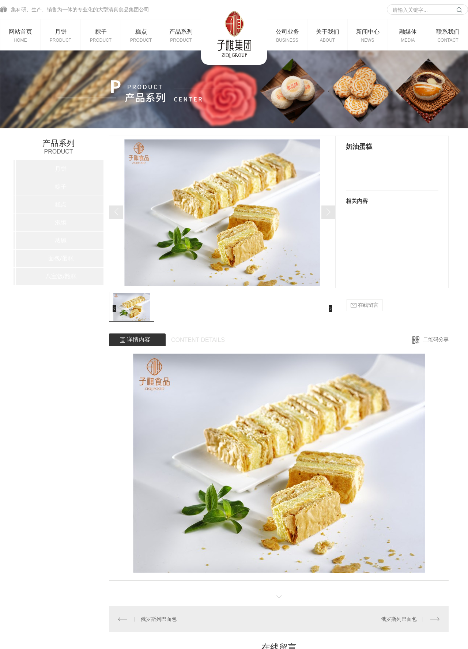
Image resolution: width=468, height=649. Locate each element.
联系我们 (448, 35)
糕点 (141, 35)
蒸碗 (61, 240)
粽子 (101, 35)
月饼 (60, 35)
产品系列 (181, 35)
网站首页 (20, 35)
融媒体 (408, 35)
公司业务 (287, 35)
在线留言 (364, 305)
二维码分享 (436, 339)
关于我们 (327, 35)
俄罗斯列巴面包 (159, 619)
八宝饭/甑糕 (60, 276)
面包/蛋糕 (60, 258)
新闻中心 (368, 35)
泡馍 (61, 222)
